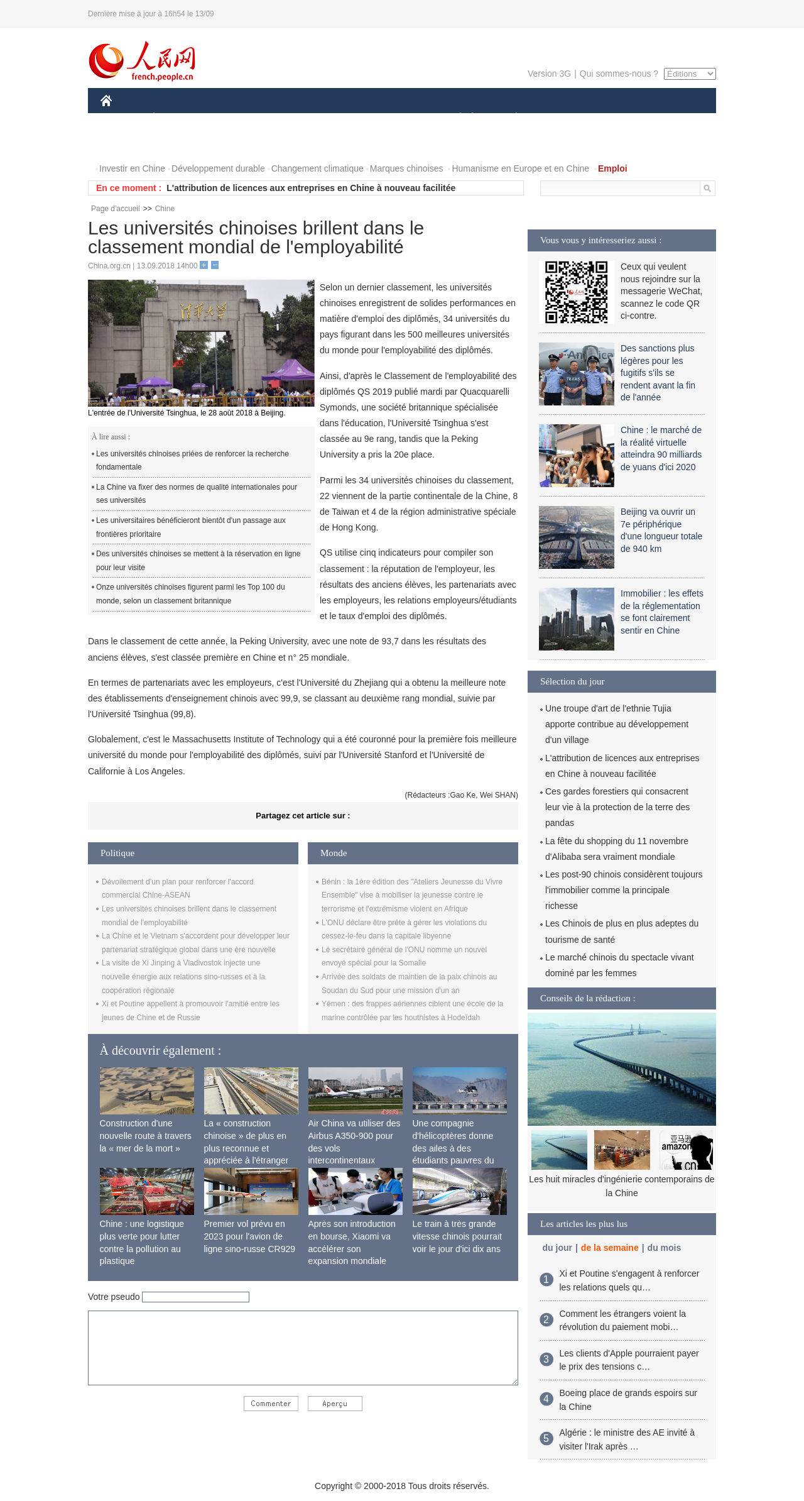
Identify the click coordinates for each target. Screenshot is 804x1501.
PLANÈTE (509, 118)
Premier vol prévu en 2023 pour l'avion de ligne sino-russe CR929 (250, 1236)
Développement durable (218, 168)
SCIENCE (342, 118)
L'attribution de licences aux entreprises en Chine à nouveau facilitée (310, 188)
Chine (165, 208)
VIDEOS (125, 143)
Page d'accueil (115, 208)
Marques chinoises (406, 168)
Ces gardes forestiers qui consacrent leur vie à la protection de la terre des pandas (617, 807)
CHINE (122, 118)
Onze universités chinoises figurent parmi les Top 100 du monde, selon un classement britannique (190, 594)
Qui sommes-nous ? (619, 74)
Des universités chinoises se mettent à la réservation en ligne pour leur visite (198, 560)
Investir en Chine (132, 168)
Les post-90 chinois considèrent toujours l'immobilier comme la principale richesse (624, 890)
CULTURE (398, 118)
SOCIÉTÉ (454, 118)
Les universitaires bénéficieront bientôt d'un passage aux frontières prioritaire (191, 527)
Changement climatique (317, 168)
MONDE (234, 118)
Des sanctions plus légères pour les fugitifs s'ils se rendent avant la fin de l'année (658, 372)
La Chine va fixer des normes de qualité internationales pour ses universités (196, 494)
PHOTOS (671, 118)
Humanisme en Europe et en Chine (520, 168)
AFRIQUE (286, 118)
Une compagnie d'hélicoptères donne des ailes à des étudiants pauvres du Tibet (453, 1147)
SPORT (560, 118)
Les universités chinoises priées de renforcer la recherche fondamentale (192, 460)
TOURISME (613, 118)
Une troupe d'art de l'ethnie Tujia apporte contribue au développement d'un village (616, 724)
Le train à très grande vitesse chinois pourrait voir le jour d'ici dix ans (457, 1236)
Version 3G (549, 74)
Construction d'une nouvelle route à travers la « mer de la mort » (146, 1135)
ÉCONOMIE (176, 118)
